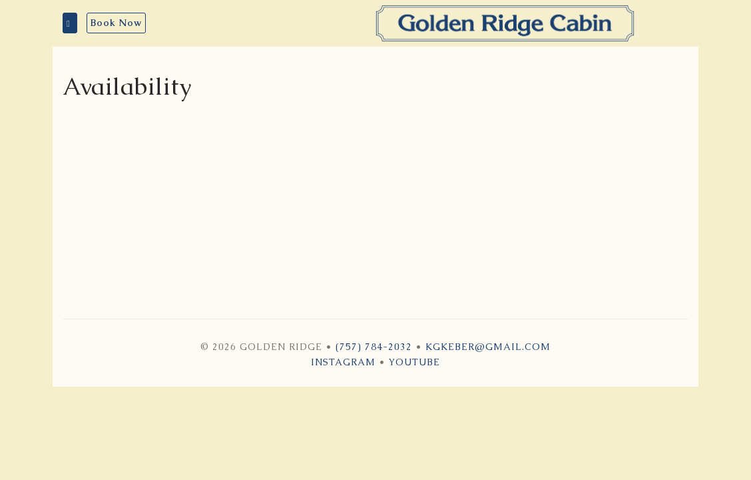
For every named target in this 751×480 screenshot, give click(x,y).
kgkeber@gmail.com (488, 347)
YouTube (414, 362)
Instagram (343, 362)
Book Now (116, 23)
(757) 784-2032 (374, 347)
